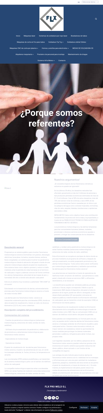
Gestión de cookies (58, 402)
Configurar (73, 407)
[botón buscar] (96, 19)
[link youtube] (57, 397)
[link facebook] (46, 397)
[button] (56, 42)
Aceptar (94, 407)
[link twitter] (53, 397)
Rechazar (84, 407)
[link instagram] (49, 397)
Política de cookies (44, 402)
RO (79, 2)
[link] (51, 19)
